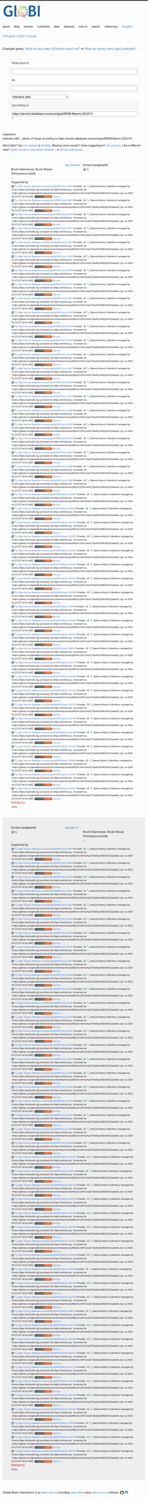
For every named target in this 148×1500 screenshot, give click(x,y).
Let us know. (113, 145)
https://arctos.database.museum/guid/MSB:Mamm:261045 (47, 592)
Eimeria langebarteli (95, 165)
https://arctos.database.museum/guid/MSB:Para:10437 (45, 284)
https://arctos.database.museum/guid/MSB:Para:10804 (45, 186)
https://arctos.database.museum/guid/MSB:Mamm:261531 (47, 690)
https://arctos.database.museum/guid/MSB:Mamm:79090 (47, 606)
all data (46, 145)
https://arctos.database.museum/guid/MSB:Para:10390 (45, 410)
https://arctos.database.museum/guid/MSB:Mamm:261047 (47, 494)
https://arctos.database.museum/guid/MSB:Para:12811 (45, 228)
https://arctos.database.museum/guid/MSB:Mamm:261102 (47, 522)
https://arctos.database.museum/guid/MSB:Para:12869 (45, 466)
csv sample (30, 145)
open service (50, 1492)
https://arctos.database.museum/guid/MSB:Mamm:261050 (47, 564)
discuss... (57, 196)
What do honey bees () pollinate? (110, 49)
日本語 (20, 36)
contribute (43, 26)
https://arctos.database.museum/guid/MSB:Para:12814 (45, 242)
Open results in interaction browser (32, 149)
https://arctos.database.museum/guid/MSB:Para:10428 (45, 382)
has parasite (72, 165)
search (96, 26)
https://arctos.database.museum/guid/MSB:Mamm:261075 (47, 774)
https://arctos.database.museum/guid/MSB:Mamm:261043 (47, 620)
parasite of (71, 827)
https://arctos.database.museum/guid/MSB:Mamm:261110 (47, 704)
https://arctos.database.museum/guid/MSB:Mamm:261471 (47, 662)
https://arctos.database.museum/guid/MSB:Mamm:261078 (47, 634)
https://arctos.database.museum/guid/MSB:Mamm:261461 (47, 550)
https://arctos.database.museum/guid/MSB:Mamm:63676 (47, 508)
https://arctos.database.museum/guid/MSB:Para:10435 (45, 270)
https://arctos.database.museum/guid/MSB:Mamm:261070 (47, 536)
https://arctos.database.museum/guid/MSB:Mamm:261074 (47, 578)
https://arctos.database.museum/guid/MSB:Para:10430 (45, 424)
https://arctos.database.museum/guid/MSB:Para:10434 (45, 354)
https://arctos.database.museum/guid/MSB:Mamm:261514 (47, 788)
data (56, 26)
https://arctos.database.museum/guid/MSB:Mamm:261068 (47, 676)
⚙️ (84, 186)
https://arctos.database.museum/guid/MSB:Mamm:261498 (47, 732)
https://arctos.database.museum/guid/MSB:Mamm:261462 (47, 718)
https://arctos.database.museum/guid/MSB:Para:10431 (45, 438)
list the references (71, 149)
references (111, 26)
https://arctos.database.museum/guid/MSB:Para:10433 (45, 326)
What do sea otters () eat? (52, 49)
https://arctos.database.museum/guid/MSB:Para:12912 (45, 452)
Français (31, 36)
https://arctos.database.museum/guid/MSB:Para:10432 (45, 340)
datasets (69, 26)
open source (99, 1492)
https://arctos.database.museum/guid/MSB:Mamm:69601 (47, 648)
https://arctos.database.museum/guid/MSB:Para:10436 (45, 312)
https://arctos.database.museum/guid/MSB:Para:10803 (45, 200)
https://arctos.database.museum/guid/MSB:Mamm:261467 (47, 746)
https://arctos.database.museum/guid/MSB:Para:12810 (45, 256)
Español (127, 26)
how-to (83, 26)
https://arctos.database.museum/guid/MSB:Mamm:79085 (47, 760)
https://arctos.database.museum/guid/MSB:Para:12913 (45, 298)
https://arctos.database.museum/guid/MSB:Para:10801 (45, 214)
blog (16, 26)
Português (9, 36)
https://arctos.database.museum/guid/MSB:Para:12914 (45, 396)
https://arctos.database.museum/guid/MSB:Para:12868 (45, 480)
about (6, 26)
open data (77, 1492)
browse (28, 26)
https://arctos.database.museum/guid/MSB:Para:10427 (45, 368)
